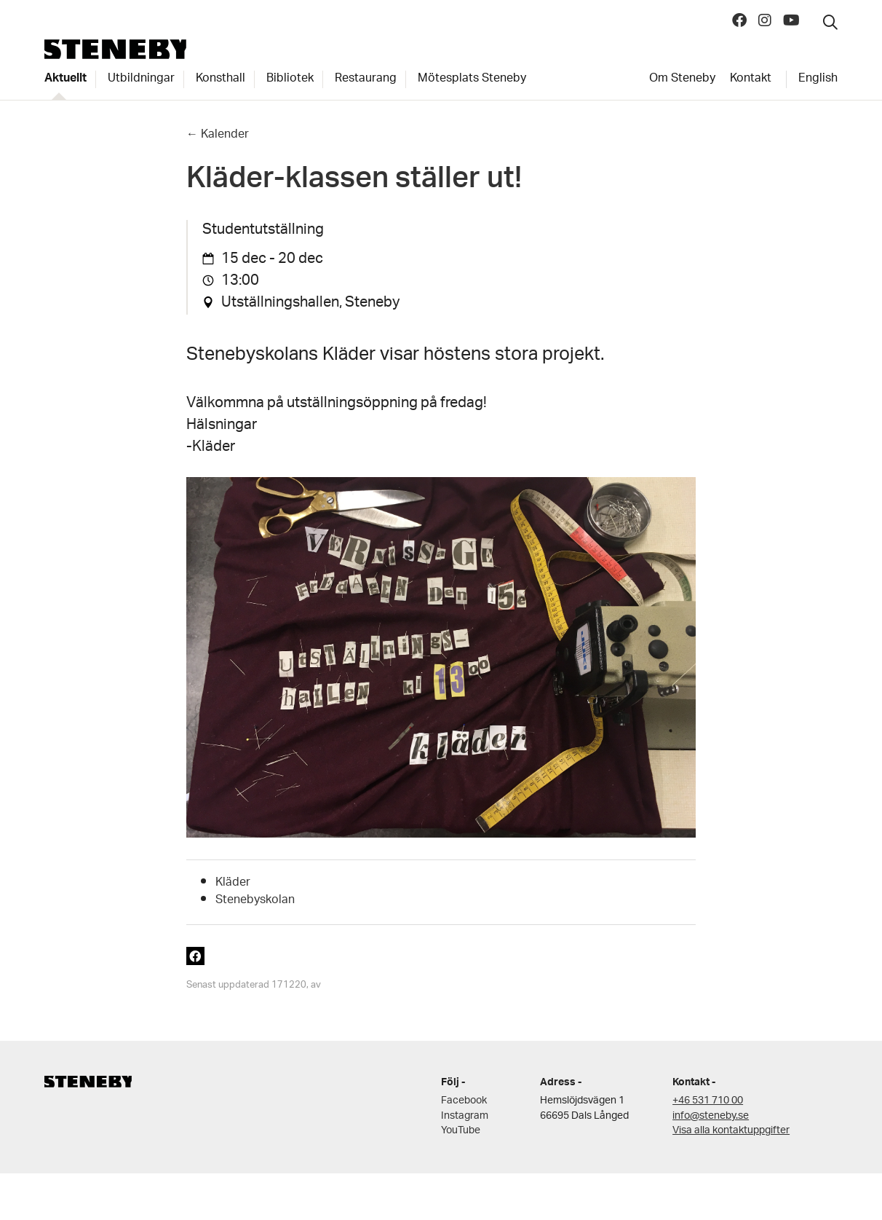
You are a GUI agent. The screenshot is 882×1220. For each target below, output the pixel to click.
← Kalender (217, 135)
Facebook (464, 1101)
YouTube (460, 1130)
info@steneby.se (710, 1116)
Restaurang (366, 79)
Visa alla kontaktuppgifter (731, 1130)
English (818, 79)
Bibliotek (290, 79)
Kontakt (750, 79)
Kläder (232, 883)
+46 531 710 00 (707, 1101)
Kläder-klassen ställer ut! (354, 182)
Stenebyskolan (255, 901)
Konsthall (220, 79)
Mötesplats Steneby (472, 79)
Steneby (115, 49)
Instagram (464, 1116)
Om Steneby (682, 79)
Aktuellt (65, 79)
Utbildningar (141, 79)
